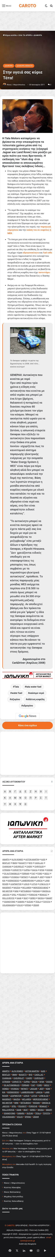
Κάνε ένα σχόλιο (27, 725)
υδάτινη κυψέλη (35, 699)
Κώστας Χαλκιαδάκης (14, 1201)
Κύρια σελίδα (10, 35)
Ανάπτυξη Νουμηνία (27, 1244)
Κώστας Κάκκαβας (12, 1187)
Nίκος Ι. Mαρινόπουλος (16, 85)
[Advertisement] (27, 942)
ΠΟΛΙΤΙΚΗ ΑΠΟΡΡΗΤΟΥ (39, 1225)
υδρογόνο (28, 705)
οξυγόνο (15, 699)
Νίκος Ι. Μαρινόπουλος (14, 1183)
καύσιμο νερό (36, 693)
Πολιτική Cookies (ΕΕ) (38, 1230)
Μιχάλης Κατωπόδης (13, 1196)
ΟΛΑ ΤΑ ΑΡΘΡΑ (25, 35)
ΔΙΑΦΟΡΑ (38, 35)
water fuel (17, 693)
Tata (16, 686)
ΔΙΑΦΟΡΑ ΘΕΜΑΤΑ (24, 66)
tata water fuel (33, 686)
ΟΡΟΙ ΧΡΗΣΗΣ (22, 1225)
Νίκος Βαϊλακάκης (12, 1192)
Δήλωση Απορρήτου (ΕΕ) (17, 1230)
